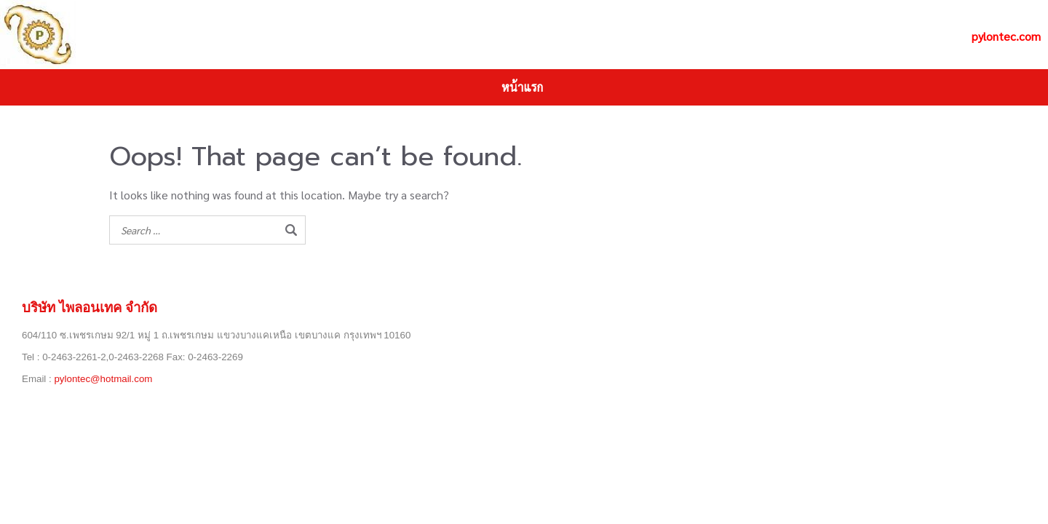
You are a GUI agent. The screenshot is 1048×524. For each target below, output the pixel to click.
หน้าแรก (522, 87)
